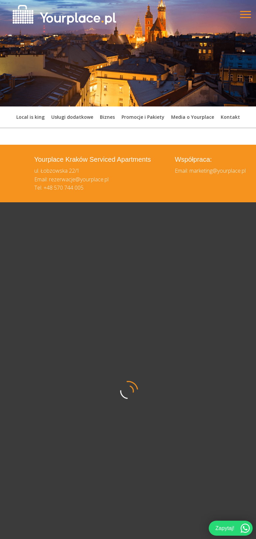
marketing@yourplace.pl (217, 170)
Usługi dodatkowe (72, 117)
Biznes (107, 117)
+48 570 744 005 (64, 187)
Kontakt (230, 117)
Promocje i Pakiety (143, 117)
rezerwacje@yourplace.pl (79, 179)
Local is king (30, 117)
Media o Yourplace (192, 117)
